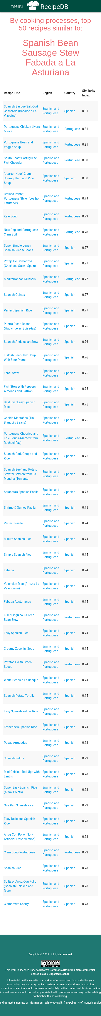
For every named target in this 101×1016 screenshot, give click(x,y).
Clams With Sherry (16, 904)
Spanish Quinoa (14, 294)
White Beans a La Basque (21, 680)
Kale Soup (11, 216)
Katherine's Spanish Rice (20, 727)
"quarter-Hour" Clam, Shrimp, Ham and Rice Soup (19, 178)
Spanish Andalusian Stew (21, 341)
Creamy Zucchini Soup (19, 648)
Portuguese (72, 129)
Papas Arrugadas (15, 742)
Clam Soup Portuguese (19, 852)
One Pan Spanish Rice (19, 805)
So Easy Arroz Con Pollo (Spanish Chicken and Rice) (20, 886)
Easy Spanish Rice (16, 633)
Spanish (69, 111)
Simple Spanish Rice (17, 554)
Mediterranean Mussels (20, 279)
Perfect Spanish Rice (18, 310)
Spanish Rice (12, 868)
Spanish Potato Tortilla (19, 695)
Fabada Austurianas (17, 601)
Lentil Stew (11, 373)
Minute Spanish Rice (18, 539)
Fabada (9, 570)
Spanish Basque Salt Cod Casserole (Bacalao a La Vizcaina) (21, 111)
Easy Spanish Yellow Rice (21, 711)
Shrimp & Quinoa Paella (20, 507)
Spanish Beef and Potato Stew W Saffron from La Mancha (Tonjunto (20, 474)
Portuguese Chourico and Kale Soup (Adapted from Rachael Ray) (21, 438)
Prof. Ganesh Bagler (89, 1002)
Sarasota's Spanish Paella (21, 492)
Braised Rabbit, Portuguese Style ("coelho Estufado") (21, 198)
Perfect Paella (13, 523)
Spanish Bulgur (14, 758)
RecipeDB (47, 6)
